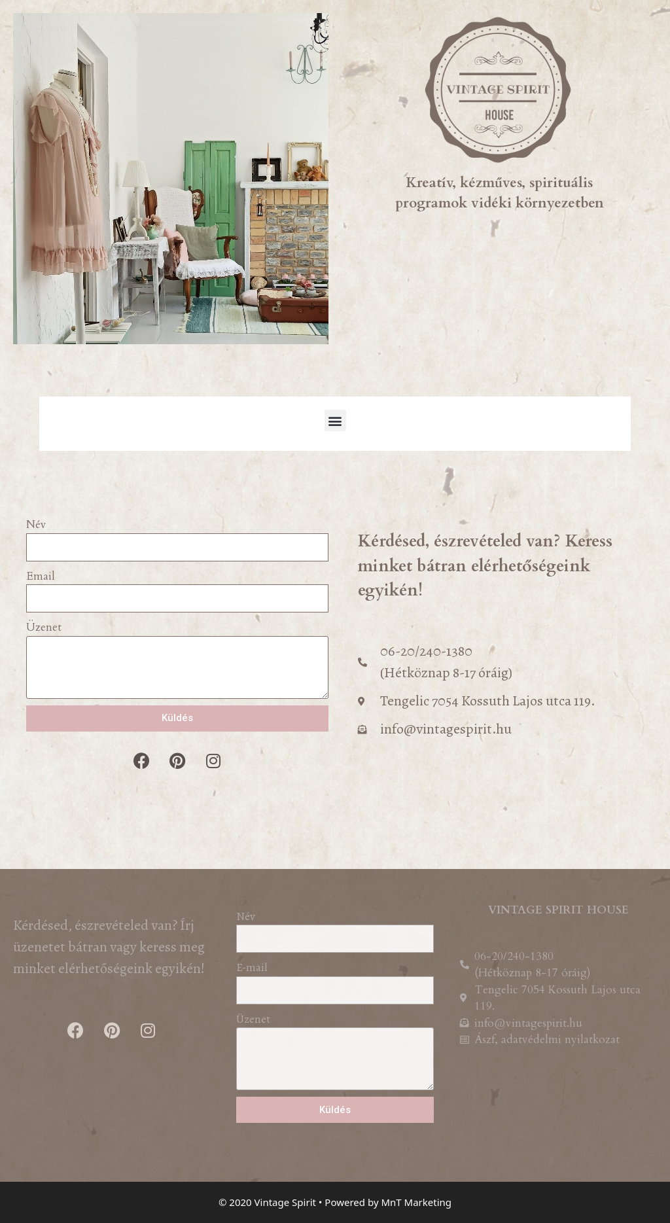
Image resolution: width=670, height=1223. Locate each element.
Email (40, 576)
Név (36, 524)
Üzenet (44, 627)
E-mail (251, 967)
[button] (335, 420)
